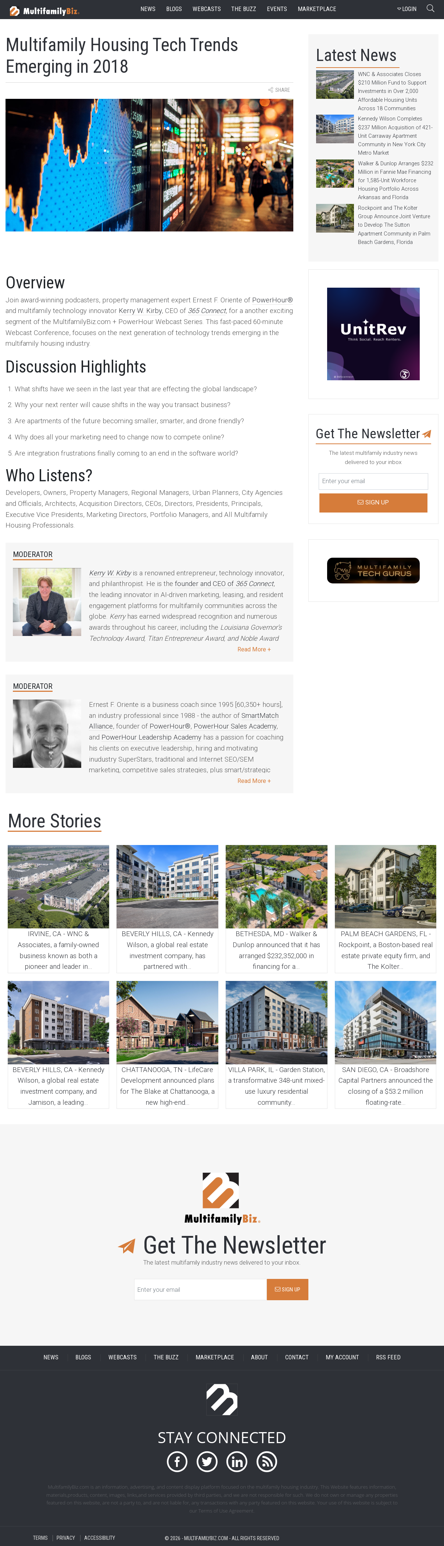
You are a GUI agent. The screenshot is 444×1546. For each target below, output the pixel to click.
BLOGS (83, 1357)
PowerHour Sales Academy (235, 726)
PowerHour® (272, 300)
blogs (174, 9)
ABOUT (259, 1357)
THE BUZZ (166, 1357)
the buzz (243, 9)
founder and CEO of (224, 584)
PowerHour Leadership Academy (151, 737)
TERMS (40, 1538)
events (277, 9)
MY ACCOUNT (342, 1357)
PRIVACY (66, 1538)
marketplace (317, 9)
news (147, 9)
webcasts (207, 9)
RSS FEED (388, 1357)
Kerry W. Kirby (140, 311)
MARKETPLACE (215, 1357)
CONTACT (297, 1357)
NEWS (50, 1357)
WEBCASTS (122, 1357)
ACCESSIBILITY (99, 1538)
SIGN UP (287, 1289)
